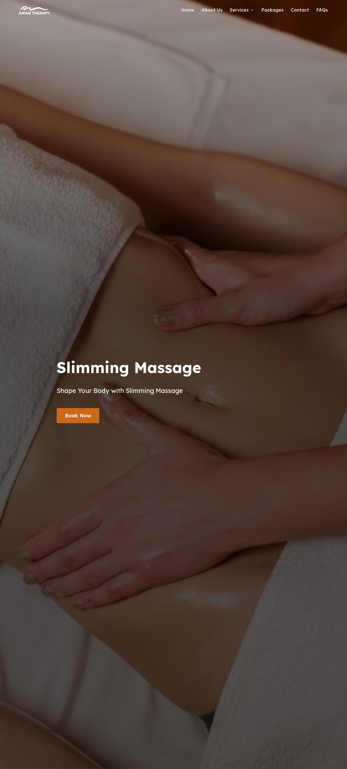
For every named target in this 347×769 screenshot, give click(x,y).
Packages (272, 10)
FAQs (322, 10)
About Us (212, 10)
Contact (300, 10)
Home (187, 10)
